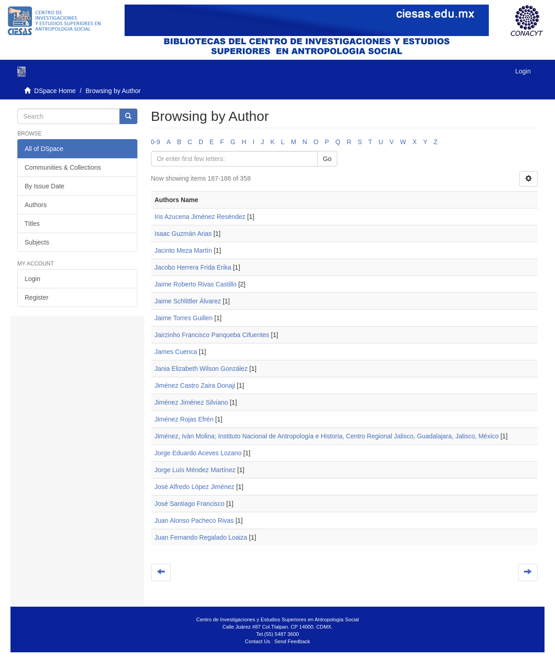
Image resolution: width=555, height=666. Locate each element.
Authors (36, 204)
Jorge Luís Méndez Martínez (195, 469)
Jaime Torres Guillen (184, 318)
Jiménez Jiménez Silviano (191, 402)
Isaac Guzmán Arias (183, 233)
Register (36, 297)
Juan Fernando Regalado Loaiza (201, 537)
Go (327, 158)
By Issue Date (44, 186)
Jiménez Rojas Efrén (184, 419)
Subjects (37, 242)
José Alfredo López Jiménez (195, 486)
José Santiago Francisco (190, 503)
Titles (32, 223)
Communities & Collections (63, 167)
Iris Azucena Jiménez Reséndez (200, 216)
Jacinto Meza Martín (183, 250)
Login (32, 278)
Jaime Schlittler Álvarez (188, 301)
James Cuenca (176, 351)
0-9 (155, 142)
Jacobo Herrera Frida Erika (193, 267)
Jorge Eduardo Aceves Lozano (198, 453)
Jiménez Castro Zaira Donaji (195, 385)
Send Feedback (292, 641)
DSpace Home (55, 90)
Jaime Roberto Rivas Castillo (196, 284)
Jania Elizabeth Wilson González (201, 368)
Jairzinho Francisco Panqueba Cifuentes (212, 334)
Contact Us (257, 641)
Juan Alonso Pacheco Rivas (194, 520)
